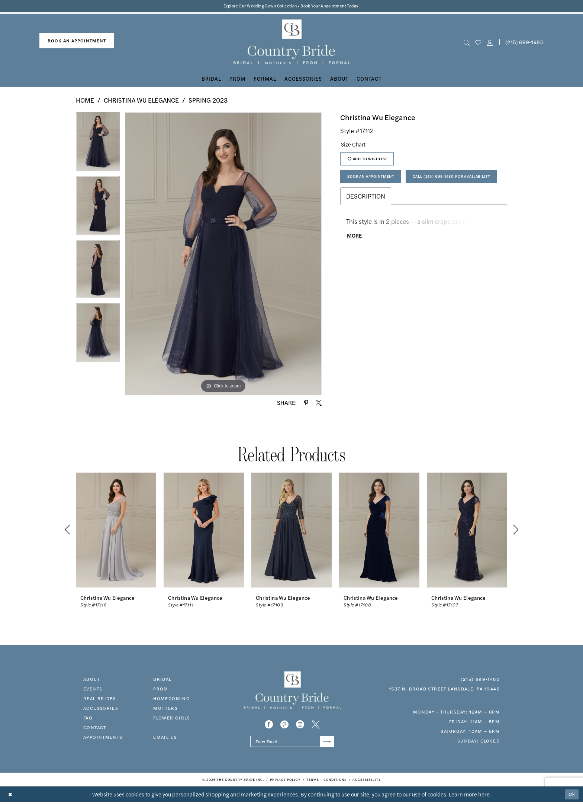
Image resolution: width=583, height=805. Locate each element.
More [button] (356, 265)
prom (160, 689)
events (92, 689)
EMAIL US (165, 737)
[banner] (291, 43)
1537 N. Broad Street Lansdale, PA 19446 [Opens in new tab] (444, 689)
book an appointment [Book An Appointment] (77, 41)
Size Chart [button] (355, 145)
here (484, 797)
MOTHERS (165, 708)
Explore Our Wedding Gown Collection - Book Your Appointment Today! (291, 6)
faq (88, 718)
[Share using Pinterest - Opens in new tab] (306, 403)
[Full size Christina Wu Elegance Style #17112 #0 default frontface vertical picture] (223, 255)
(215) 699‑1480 (480, 679)
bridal (162, 679)
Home (85, 101)
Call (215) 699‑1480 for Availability (395, 204)
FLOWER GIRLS (171, 718)
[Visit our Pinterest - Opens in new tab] (284, 725)
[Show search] (466, 43)
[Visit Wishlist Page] (478, 43)
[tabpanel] (98, 145)
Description (365, 224)
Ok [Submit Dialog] (571, 797)
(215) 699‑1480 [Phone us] (524, 42)
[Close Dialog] (10, 797)
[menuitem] (76, 41)
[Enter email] (292, 743)
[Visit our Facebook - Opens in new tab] (269, 725)
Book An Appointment (377, 183)
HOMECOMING (171, 699)
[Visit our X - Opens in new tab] (316, 725)
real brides (99, 699)
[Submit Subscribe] (326, 743)
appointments (103, 737)
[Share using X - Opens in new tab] (319, 403)
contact (94, 728)
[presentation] (116, 530)
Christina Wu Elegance (141, 101)
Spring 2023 (208, 101)
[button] (490, 43)
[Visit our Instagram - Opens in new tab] (300, 725)
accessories (100, 708)
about (91, 679)
